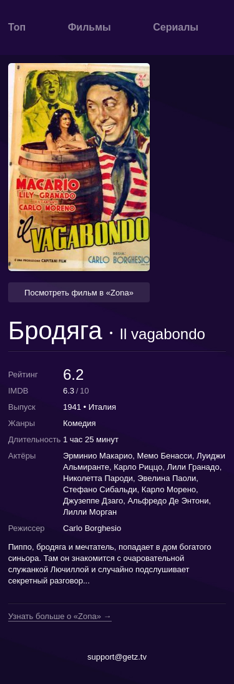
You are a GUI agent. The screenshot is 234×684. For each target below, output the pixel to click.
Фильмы (89, 27)
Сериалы (175, 27)
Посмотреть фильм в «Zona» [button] (79, 292)
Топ (17, 27)
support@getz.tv (117, 657)
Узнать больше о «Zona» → (60, 616)
